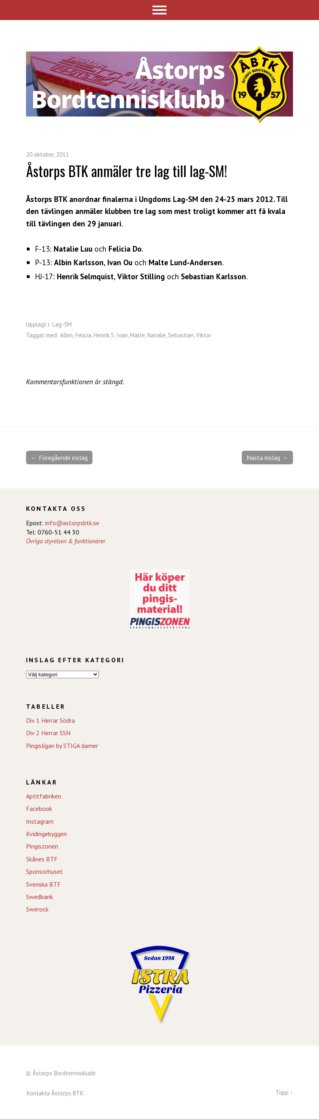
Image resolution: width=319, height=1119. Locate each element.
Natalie (156, 335)
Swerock (37, 909)
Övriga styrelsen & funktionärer (65, 541)
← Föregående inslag (59, 458)
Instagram (40, 821)
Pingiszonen (42, 846)
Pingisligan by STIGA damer (62, 746)
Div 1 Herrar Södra (50, 720)
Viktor (203, 335)
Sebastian (181, 335)
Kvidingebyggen (46, 834)
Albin (66, 335)
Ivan (122, 335)
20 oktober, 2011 (47, 154)
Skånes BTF (42, 859)
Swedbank (39, 897)
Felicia (83, 335)
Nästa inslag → (267, 458)
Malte (137, 335)
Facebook (39, 808)
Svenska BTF (43, 884)
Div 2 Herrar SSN (48, 733)
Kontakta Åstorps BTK (55, 1093)
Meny (159, 10)
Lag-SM (62, 324)
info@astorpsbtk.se (72, 523)
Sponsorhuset (44, 871)
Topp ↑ (284, 1092)
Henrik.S (104, 335)
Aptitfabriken (43, 796)
